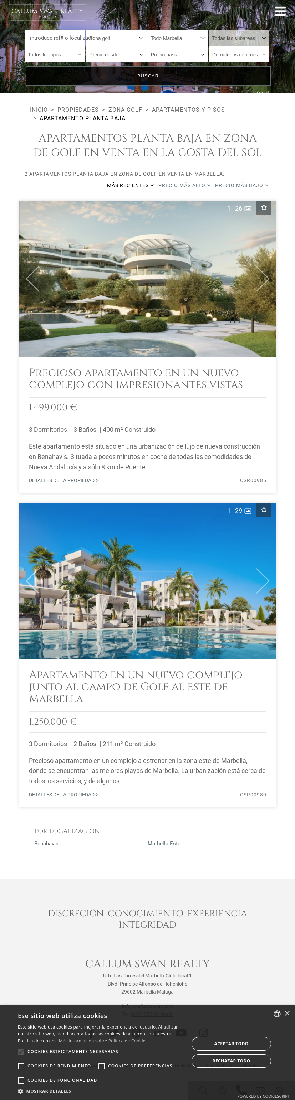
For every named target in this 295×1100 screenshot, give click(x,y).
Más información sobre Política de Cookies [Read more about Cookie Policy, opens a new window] (103, 1041)
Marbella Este (164, 843)
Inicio (39, 109)
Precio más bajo (242, 185)
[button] (29, 279)
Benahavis (46, 843)
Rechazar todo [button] (231, 1061)
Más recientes (130, 185)
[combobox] (116, 38)
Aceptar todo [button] (231, 1044)
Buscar (148, 76)
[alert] (147, 1052)
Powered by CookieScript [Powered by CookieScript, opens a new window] (263, 1096)
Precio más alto (184, 185)
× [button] (287, 1013)
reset (263, 93)
